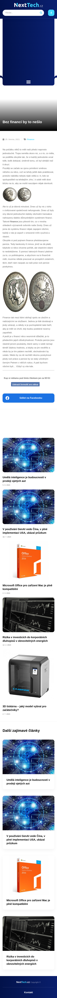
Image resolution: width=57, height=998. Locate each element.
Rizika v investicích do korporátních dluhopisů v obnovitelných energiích (22, 960)
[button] (28, 82)
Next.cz (28, 982)
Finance (30, 139)
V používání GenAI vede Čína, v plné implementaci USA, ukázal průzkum (25, 840)
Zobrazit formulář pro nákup (25, 384)
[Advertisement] (28, 49)
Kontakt (28, 992)
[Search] (41, 13)
